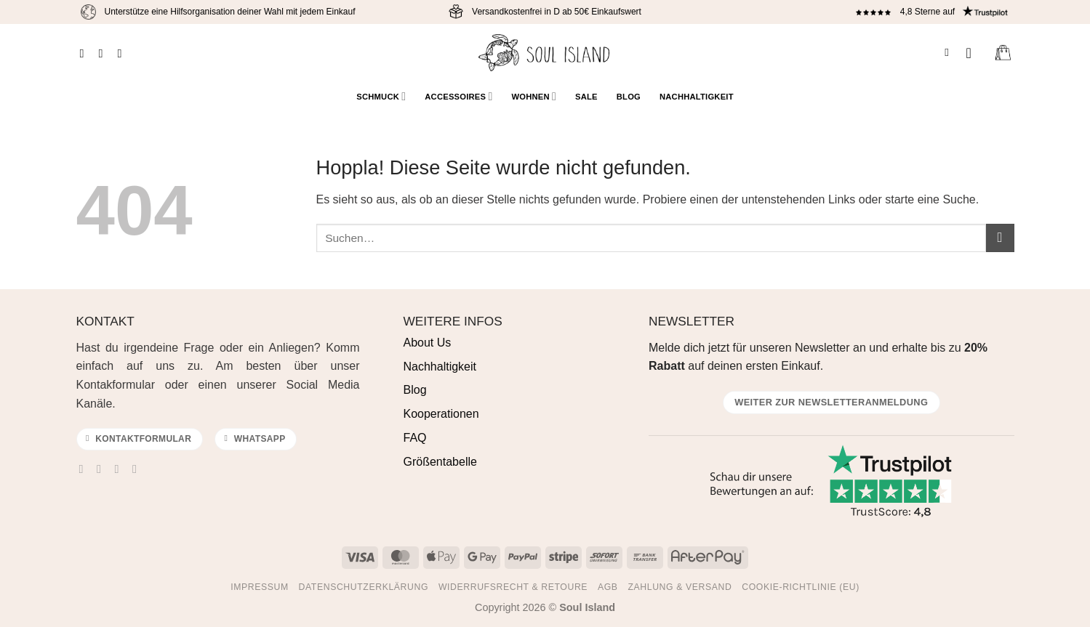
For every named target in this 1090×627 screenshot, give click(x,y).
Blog (629, 96)
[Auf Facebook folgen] (85, 53)
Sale (586, 96)
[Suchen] (950, 52)
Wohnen (533, 96)
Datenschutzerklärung (364, 587)
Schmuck (381, 96)
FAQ (415, 438)
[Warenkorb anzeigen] (1002, 52)
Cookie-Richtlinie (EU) (800, 587)
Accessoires (458, 96)
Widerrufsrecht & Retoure (513, 587)
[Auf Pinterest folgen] (123, 53)
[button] (973, 53)
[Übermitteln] (1000, 238)
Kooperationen (441, 414)
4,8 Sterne (920, 12)
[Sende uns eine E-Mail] (121, 468)
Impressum (260, 587)
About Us (428, 342)
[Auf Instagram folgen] (104, 53)
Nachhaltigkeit (697, 96)
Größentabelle (440, 462)
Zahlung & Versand (680, 587)
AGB (608, 587)
